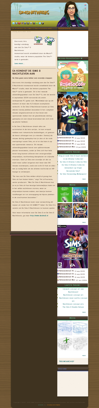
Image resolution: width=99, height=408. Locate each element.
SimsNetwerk (34, 12)
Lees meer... (20, 63)
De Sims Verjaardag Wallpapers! (73, 174)
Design (40, 405)
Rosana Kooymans (53, 405)
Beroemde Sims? (73, 171)
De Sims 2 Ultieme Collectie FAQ (73, 162)
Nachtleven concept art (73, 295)
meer (84, 179)
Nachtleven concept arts (73, 304)
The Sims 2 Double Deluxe (73, 307)
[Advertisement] (49, 225)
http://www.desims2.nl (39, 216)
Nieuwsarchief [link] (66, 361)
